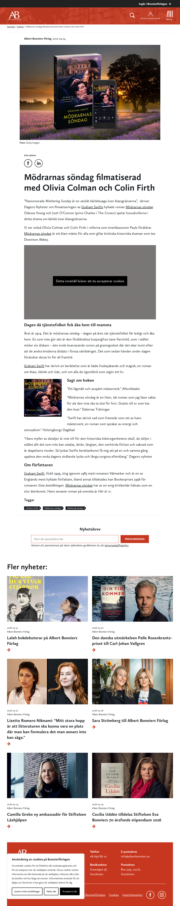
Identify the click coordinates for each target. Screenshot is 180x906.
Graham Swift (34, 366)
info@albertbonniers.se (135, 856)
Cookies (114, 895)
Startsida (11, 27)
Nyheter (20, 27)
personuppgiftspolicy (116, 545)
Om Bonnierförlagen (92, 895)
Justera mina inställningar (27, 891)
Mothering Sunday (75, 508)
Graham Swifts (92, 207)
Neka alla (51, 891)
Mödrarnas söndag (139, 207)
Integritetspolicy (132, 895)
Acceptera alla (70, 891)
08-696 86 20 (98, 856)
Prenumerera (135, 539)
